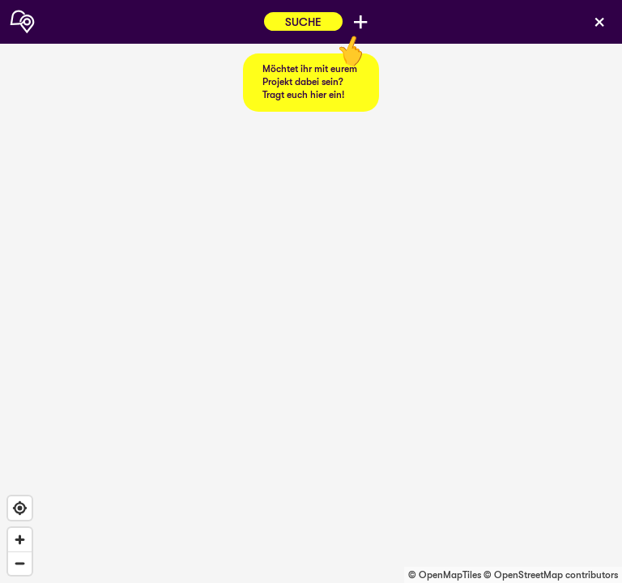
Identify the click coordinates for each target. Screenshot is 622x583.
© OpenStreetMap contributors (551, 575)
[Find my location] (20, 508)
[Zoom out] (20, 563)
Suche (303, 21)
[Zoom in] (20, 539)
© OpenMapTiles (444, 575)
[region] (311, 291)
